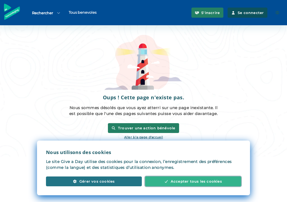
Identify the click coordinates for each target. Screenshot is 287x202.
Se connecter (247, 13)
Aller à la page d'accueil (143, 137)
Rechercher (46, 12)
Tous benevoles (82, 12)
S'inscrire (207, 13)
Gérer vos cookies (94, 181)
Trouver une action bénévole (143, 128)
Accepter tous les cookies (193, 181)
